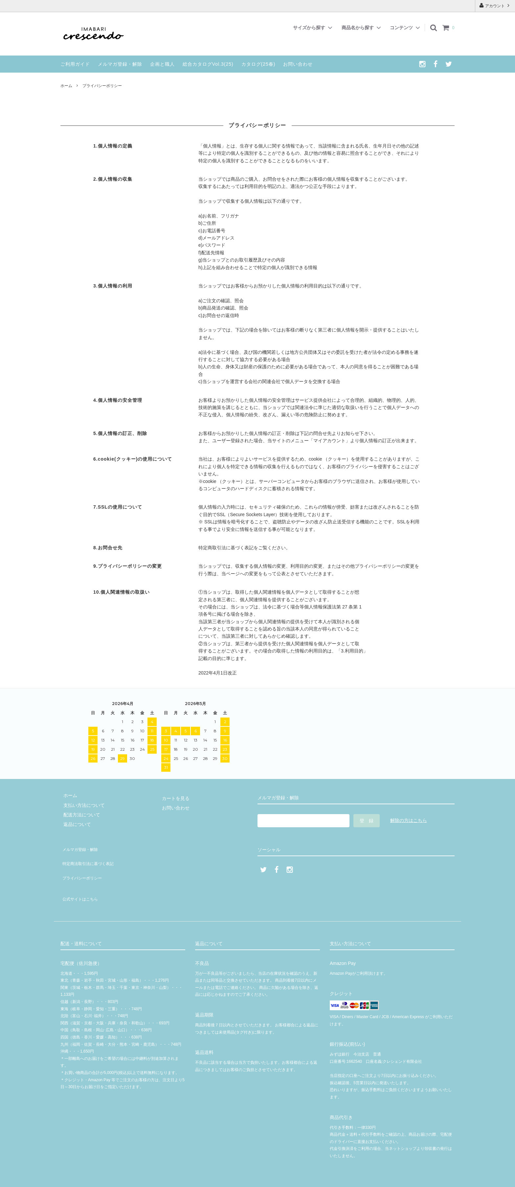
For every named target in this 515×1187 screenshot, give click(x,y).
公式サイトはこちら (81, 883)
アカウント (495, 5)
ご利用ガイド (75, 64)
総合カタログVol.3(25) (208, 64)
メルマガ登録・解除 (120, 64)
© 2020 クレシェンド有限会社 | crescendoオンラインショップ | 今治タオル (259, 1178)
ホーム (66, 85)
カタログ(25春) (258, 64)
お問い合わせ (298, 64)
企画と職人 (162, 64)
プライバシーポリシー (83, 866)
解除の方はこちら (408, 820)
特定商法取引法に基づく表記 (90, 856)
